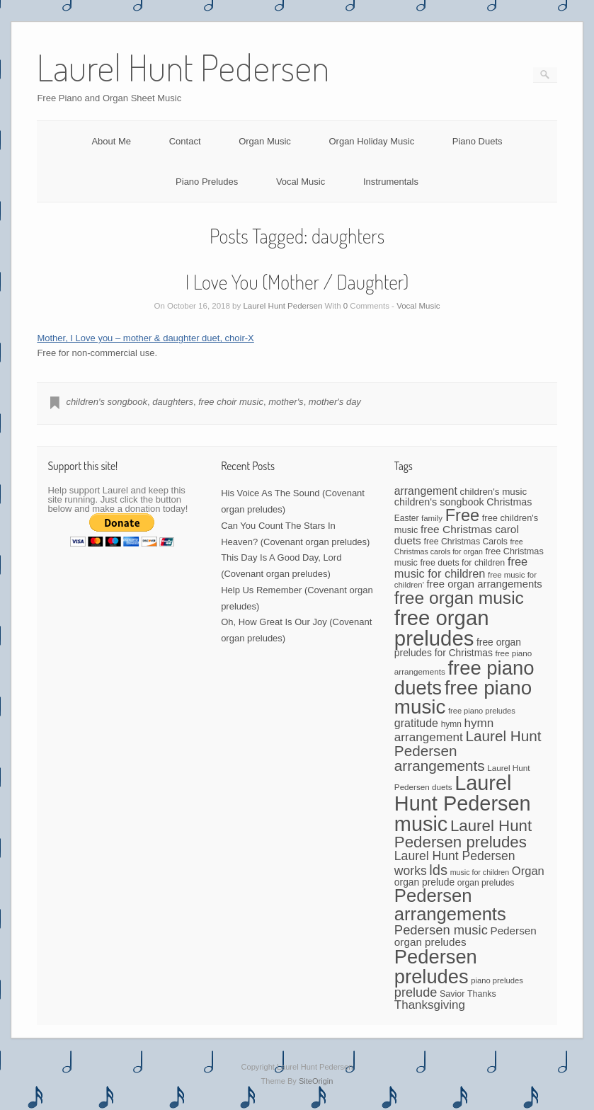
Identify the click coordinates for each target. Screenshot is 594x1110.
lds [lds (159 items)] (438, 870)
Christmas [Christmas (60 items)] (509, 502)
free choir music (230, 401)
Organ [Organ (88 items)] (528, 871)
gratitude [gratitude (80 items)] (416, 723)
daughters (172, 401)
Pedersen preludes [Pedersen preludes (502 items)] (435, 966)
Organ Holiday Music (371, 141)
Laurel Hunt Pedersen (282, 306)
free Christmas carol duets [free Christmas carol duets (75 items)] (456, 535)
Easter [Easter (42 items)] (406, 518)
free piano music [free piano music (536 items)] (463, 698)
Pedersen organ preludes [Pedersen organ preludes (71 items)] (465, 936)
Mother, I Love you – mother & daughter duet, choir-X (145, 338)
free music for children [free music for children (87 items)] (460, 567)
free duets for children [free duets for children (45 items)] (463, 563)
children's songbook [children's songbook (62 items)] (439, 502)
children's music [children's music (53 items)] (493, 491)
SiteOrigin (316, 1081)
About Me (111, 141)
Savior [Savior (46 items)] (452, 994)
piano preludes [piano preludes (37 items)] (497, 980)
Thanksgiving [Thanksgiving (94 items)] (429, 1005)
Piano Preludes (207, 181)
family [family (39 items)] (431, 518)
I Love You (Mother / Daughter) (297, 281)
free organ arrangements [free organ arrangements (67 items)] (484, 584)
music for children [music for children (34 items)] (480, 872)
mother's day (335, 401)
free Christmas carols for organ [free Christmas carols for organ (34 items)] (458, 546)
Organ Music (265, 141)
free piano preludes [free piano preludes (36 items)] (481, 710)
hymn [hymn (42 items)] (451, 724)
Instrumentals (390, 181)
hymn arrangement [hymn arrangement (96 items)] (443, 730)
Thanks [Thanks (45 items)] (481, 994)
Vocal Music (300, 181)
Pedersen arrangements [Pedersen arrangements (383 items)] (450, 905)
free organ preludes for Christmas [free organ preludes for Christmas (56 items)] (457, 647)
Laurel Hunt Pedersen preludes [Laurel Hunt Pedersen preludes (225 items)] (463, 834)
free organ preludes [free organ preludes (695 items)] (441, 628)
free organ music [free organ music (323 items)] (459, 597)
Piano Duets (477, 141)
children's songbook (106, 401)
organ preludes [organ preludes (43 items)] (486, 883)
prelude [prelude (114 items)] (415, 992)
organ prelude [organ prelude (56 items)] (424, 882)
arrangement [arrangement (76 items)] (425, 491)
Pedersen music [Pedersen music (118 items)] (441, 929)
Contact (185, 141)
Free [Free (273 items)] (462, 515)
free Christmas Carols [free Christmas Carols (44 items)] (465, 542)
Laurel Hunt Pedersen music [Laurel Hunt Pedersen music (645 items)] (462, 803)
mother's (285, 401)
